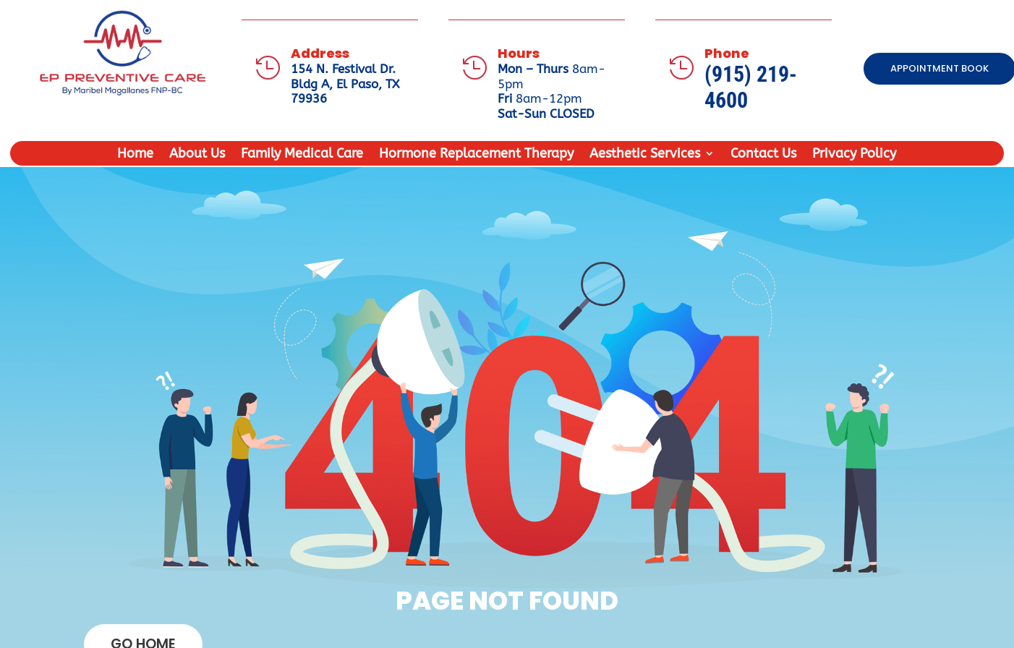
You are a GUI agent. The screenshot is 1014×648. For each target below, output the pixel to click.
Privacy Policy (854, 154)
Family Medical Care (302, 154)
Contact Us (763, 154)
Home (135, 154)
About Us (197, 154)
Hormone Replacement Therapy (476, 154)
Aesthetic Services (644, 154)
